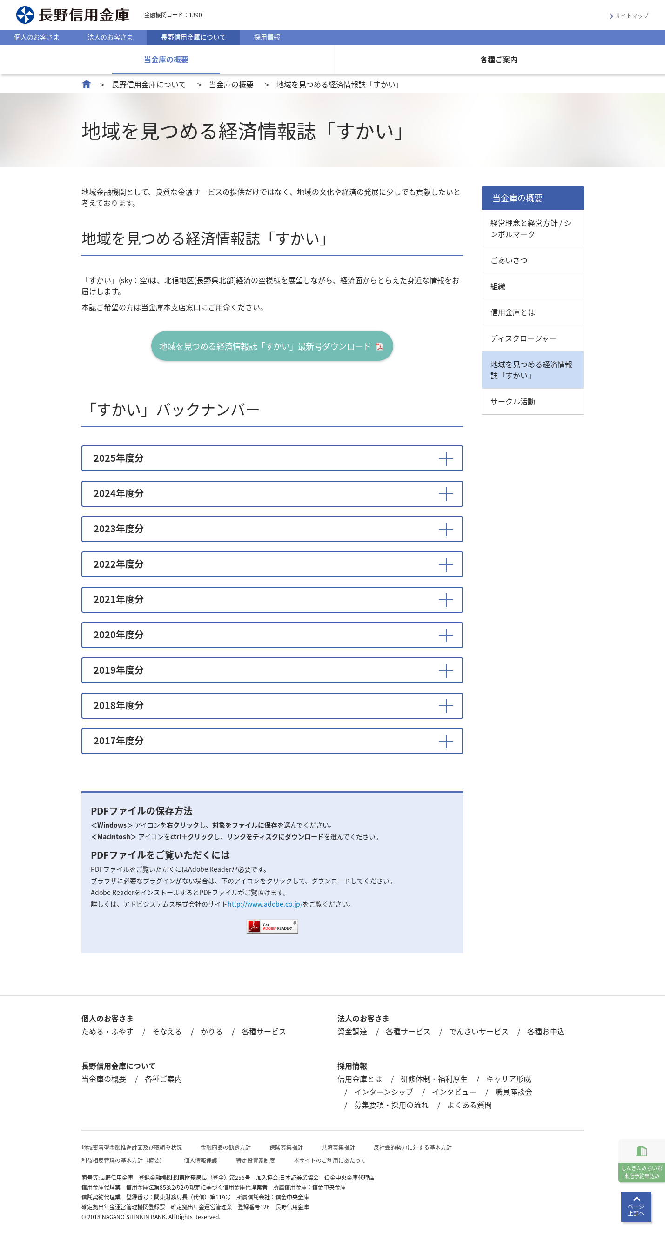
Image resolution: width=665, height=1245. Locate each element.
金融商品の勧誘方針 (226, 1147)
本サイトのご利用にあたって (330, 1160)
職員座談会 (513, 1091)
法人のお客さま (110, 36)
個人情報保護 (200, 1160)
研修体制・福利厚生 (434, 1078)
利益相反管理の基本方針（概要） (123, 1160)
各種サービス (264, 1031)
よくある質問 (469, 1104)
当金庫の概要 (166, 59)
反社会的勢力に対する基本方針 (413, 1147)
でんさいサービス (479, 1031)
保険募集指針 (286, 1147)
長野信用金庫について (193, 36)
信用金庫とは (512, 312)
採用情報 (267, 36)
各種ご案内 (498, 59)
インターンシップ (383, 1091)
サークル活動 (512, 401)
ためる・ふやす (107, 1031)
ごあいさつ (509, 259)
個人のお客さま (37, 36)
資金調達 (352, 1031)
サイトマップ (632, 16)
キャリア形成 (508, 1078)
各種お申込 (545, 1031)
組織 (497, 285)
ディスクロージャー (523, 338)
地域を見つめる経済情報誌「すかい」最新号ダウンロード (265, 346)
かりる (212, 1031)
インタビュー (454, 1091)
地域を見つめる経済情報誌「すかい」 (531, 369)
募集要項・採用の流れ (391, 1104)
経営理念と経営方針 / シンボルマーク (530, 228)
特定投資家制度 (255, 1160)
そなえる (167, 1031)
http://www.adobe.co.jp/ (265, 903)
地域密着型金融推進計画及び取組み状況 (131, 1147)
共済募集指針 (338, 1147)
